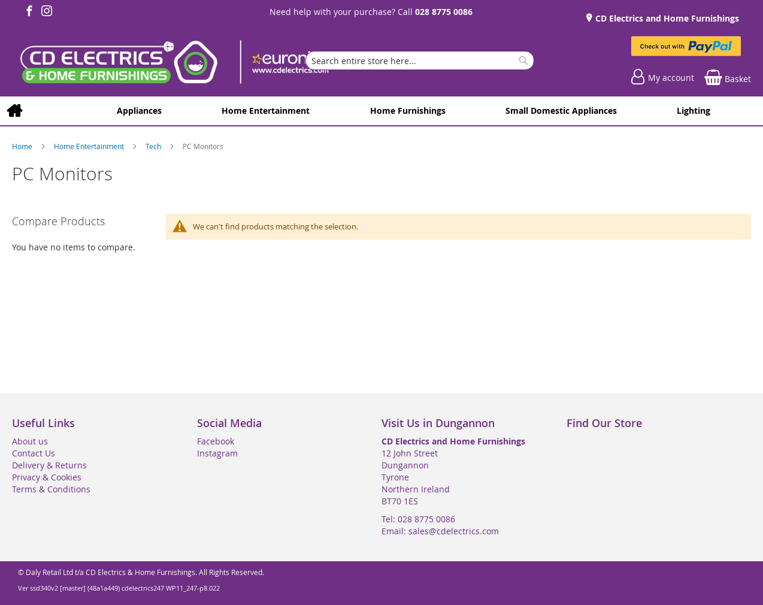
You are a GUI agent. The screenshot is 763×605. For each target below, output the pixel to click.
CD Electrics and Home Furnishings (666, 18)
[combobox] (419, 60)
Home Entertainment (90, 146)
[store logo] (173, 63)
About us (30, 441)
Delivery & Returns (49, 465)
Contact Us (33, 453)
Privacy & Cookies (46, 477)
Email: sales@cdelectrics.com (440, 531)
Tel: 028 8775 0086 (418, 519)
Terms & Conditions (51, 489)
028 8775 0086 (444, 11)
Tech (154, 146)
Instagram (217, 453)
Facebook (215, 441)
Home (23, 146)
